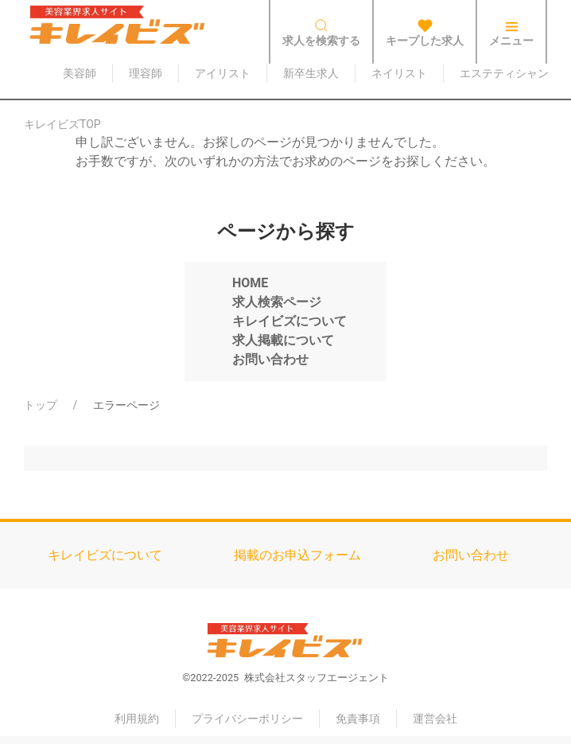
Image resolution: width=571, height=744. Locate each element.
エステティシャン (504, 73)
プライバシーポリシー (247, 718)
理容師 (145, 73)
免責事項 (358, 718)
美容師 (79, 73)
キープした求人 (425, 32)
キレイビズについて (105, 555)
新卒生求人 (311, 73)
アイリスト (223, 73)
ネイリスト (399, 73)
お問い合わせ (471, 555)
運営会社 (435, 718)
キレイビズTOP (62, 124)
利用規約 (137, 718)
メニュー (511, 33)
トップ (40, 405)
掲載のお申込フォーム (297, 555)
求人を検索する (321, 32)
